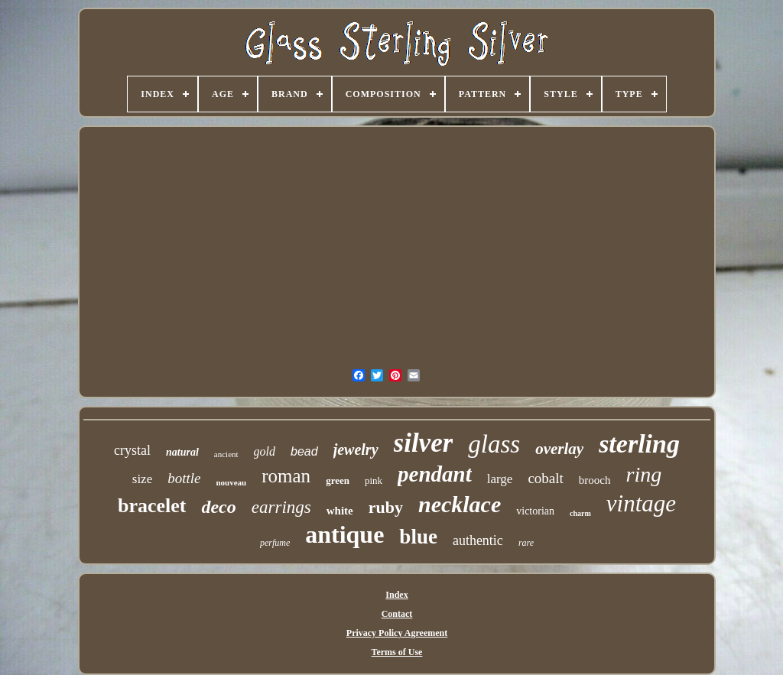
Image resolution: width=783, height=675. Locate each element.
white (340, 511)
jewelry (356, 449)
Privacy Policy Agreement (396, 633)
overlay (559, 449)
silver (423, 443)
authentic (478, 540)
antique (344, 534)
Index (396, 594)
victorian (535, 511)
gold (264, 451)
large (500, 479)
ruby (386, 507)
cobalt (545, 478)
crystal (132, 450)
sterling (639, 444)
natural (182, 452)
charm (580, 513)
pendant (435, 474)
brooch (595, 480)
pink (373, 480)
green (337, 480)
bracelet (152, 506)
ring (644, 474)
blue (418, 536)
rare (526, 542)
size (142, 479)
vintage (641, 503)
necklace (459, 504)
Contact (397, 613)
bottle (183, 478)
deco (218, 507)
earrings (281, 507)
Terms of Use (397, 652)
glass (494, 444)
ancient (226, 454)
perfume (275, 542)
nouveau (231, 482)
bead (304, 451)
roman (286, 476)
